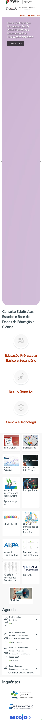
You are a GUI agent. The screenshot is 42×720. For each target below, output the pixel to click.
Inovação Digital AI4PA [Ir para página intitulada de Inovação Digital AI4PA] (11, 548)
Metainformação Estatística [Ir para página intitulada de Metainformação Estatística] (31, 548)
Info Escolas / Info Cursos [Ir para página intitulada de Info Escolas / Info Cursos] (31, 463)
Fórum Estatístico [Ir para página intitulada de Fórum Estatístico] (11, 463)
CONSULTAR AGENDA (21, 673)
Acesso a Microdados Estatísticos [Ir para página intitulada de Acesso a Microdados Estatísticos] (11, 572)
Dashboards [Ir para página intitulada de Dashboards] (31, 442)
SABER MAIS (15, 44)
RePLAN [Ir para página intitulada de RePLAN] (31, 569)
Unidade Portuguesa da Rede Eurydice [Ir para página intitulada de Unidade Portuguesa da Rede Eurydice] (31, 523)
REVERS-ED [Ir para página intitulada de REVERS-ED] (11, 518)
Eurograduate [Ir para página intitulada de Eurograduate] (31, 484)
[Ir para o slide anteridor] (1, 161)
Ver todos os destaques (29, 16)
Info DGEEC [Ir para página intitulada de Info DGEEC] (11, 442)
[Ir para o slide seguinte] (40, 161)
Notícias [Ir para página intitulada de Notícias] (21, 595)
